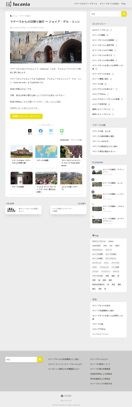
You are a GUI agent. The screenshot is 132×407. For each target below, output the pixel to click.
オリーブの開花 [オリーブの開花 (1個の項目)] (97, 258)
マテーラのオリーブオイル (85, 4)
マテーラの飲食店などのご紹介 (105, 146)
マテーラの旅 (76, 140)
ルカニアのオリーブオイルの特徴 (107, 99)
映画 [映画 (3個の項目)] (104, 280)
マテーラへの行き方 (100, 141)
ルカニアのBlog (100, 94)
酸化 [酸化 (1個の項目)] (93, 288)
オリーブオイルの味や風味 (105, 60)
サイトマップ (66, 400)
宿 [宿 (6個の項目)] (118, 275)
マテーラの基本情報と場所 (103, 136)
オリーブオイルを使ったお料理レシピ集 (107, 67)
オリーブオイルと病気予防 (105, 45)
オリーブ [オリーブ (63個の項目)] (108, 249)
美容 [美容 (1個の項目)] (113, 284)
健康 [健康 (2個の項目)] (113, 275)
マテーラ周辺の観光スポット (104, 151)
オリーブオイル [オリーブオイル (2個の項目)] (111, 258)
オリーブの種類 (100, 35)
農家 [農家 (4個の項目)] (119, 284)
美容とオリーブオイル (103, 114)
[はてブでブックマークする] (51, 132)
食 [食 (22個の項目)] (105, 288)
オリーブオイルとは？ (98, 359)
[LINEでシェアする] (61, 132)
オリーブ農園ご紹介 (102, 78)
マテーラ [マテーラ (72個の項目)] (116, 271)
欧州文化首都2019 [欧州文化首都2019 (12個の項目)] (98, 284)
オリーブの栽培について (99, 364)
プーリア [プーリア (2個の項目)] (95, 271)
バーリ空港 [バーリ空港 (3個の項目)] (115, 267)
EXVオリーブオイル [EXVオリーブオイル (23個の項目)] (98, 241)
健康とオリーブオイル (103, 109)
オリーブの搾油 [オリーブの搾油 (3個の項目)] (111, 254)
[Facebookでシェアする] (40, 132)
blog (123, 4)
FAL (47, 102)
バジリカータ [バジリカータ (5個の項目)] (104, 267)
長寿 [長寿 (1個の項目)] (99, 288)
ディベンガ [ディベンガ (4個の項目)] (115, 262)
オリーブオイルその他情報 (105, 40)
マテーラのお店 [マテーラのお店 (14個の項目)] (97, 275)
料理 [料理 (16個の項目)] (93, 280)
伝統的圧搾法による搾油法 (100, 373)
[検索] (124, 14)
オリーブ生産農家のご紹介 (103, 310)
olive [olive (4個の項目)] (105, 245)
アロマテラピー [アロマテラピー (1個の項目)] (97, 249)
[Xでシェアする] (30, 132)
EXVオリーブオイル (102, 30)
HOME (66, 395)
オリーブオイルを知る (109, 4)
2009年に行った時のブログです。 (24, 108)
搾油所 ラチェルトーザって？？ (26, 116)
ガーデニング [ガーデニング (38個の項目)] (96, 262)
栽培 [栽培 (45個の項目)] (110, 280)
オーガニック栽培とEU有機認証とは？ (63, 369)
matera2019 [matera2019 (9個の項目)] (96, 245)
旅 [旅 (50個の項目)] (99, 280)
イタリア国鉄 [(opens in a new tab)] (55, 102)
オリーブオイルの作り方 (104, 55)
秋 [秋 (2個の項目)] (108, 284)
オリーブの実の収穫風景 (99, 369)
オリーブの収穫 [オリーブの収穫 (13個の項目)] (97, 254)
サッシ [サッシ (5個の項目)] (106, 262)
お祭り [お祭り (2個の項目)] (117, 245)
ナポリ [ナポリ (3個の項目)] (94, 267)
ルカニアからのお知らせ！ (105, 88)
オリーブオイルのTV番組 (104, 50)
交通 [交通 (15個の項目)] (107, 275)
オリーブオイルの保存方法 (100, 383)
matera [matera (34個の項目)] (111, 241)
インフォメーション (100, 334)
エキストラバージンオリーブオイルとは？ (64, 364)
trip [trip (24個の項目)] (111, 245)
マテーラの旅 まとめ (101, 131)
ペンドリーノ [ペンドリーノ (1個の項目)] (105, 271)
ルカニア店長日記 (101, 104)
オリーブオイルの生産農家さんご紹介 (62, 359)
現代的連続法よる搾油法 (99, 378)
